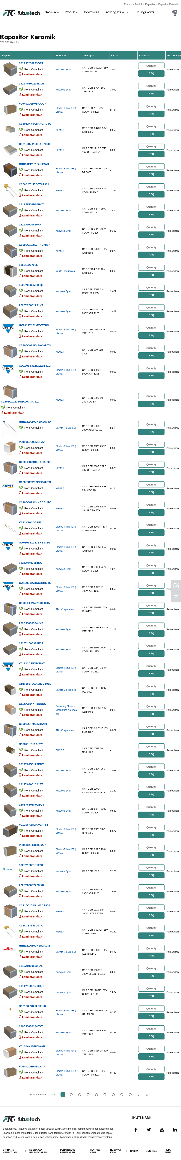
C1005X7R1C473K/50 (33, 721)
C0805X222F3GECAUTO (35, 480)
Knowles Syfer (63, 69)
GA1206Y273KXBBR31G (35, 581)
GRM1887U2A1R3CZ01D (35, 681)
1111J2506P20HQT (31, 203)
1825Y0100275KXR (31, 83)
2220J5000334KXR (31, 621)
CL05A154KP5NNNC (32, 701)
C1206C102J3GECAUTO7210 (20, 400)
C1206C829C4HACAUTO (35, 500)
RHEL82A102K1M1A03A (35, 420)
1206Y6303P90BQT (31, 802)
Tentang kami (114, 13)
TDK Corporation (65, 607)
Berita (134, 1148)
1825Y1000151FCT (31, 862)
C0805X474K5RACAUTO (35, 123)
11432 (130, 1091)
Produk (138, 4)
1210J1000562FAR (31, 962)
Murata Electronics (66, 426)
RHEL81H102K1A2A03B (35, 942)
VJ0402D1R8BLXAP (32, 1063)
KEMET (60, 129)
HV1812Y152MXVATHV (34, 324)
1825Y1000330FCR (31, 641)
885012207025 (28, 264)
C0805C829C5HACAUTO (35, 460)
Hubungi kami (143, 13)
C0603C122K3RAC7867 (34, 244)
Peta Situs (168, 1148)
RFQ (151, 73)
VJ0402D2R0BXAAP (32, 103)
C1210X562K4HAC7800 (34, 143)
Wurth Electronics (65, 270)
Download (91, 13)
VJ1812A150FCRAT (32, 661)
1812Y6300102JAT (31, 782)
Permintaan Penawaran (67, 1148)
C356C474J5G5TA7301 (34, 183)
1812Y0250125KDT (31, 762)
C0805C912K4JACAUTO (35, 344)
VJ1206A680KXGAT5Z (33, 822)
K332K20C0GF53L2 (32, 520)
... (122, 1091)
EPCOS (60, 748)
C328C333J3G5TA (31, 922)
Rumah (128, 4)
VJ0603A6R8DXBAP (32, 842)
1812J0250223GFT (31, 63)
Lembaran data (32, 74)
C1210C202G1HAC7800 (34, 902)
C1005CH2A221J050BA (34, 601)
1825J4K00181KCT (31, 561)
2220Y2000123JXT (31, 304)
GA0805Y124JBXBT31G (34, 541)
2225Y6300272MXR (31, 882)
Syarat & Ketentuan (10, 1148)
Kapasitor (150, 4)
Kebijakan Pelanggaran (38, 1148)
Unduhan (151, 1148)
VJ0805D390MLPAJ (32, 440)
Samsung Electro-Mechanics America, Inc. (66, 708)
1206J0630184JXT (31, 1023)
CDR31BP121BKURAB (34, 163)
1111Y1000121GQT (31, 982)
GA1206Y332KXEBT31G (35, 364)
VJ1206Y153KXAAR (32, 1043)
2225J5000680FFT (31, 223)
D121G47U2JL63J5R (32, 1003)
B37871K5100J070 (31, 741)
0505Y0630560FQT (31, 284)
